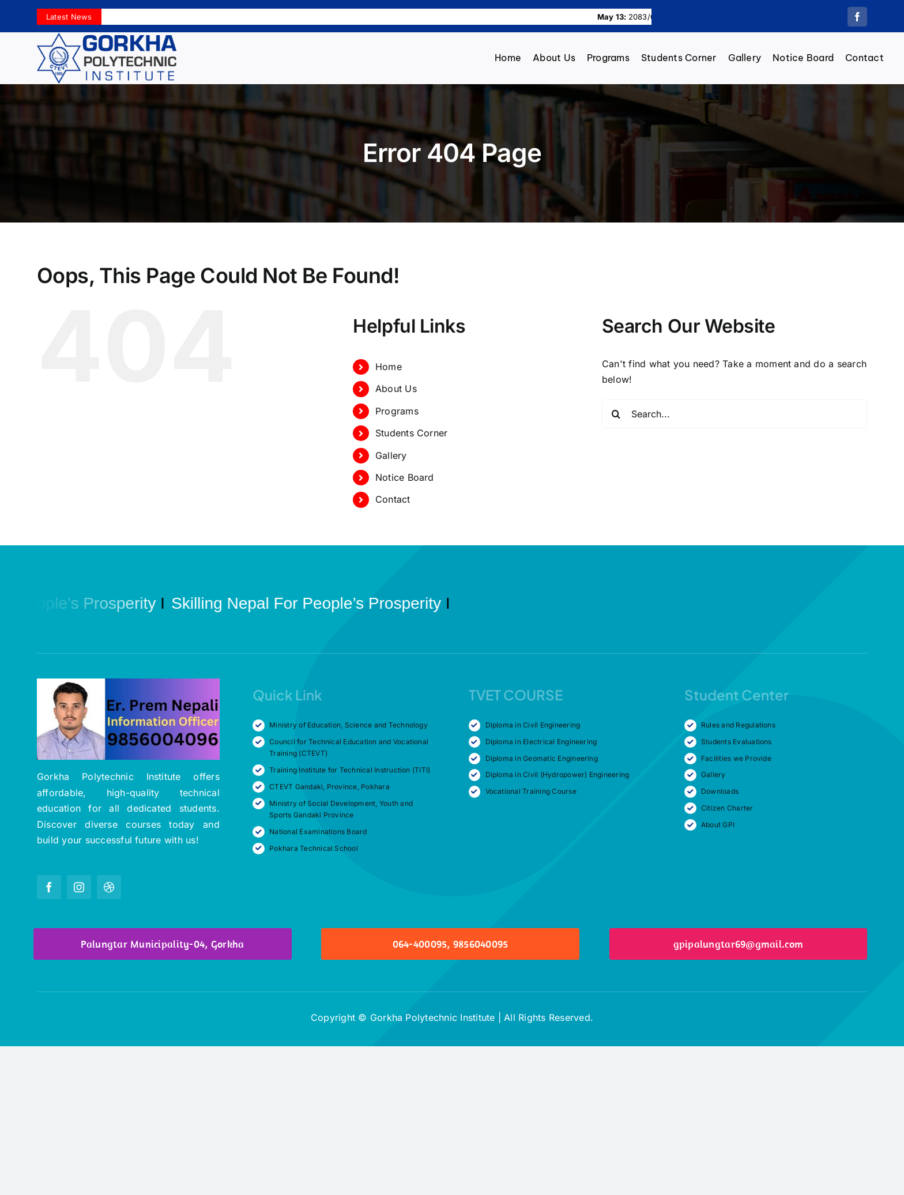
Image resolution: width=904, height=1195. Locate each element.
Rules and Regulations (738, 725)
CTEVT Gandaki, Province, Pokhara (329, 786)
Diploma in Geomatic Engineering (541, 758)
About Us (396, 388)
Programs (397, 411)
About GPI (717, 824)
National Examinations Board (318, 831)
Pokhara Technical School (313, 848)
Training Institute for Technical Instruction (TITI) (349, 770)
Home (388, 366)
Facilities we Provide (736, 758)
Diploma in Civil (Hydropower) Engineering (557, 774)
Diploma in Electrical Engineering (541, 741)
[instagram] (79, 887)
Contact (392, 499)
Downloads (720, 791)
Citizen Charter (727, 808)
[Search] (616, 413)
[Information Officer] (128, 683)
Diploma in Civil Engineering (533, 725)
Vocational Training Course (531, 791)
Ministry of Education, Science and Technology (348, 725)
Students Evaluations (736, 741)
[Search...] (734, 413)
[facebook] (857, 17)
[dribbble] (109, 887)
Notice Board (404, 477)
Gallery (391, 455)
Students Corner (411, 433)
